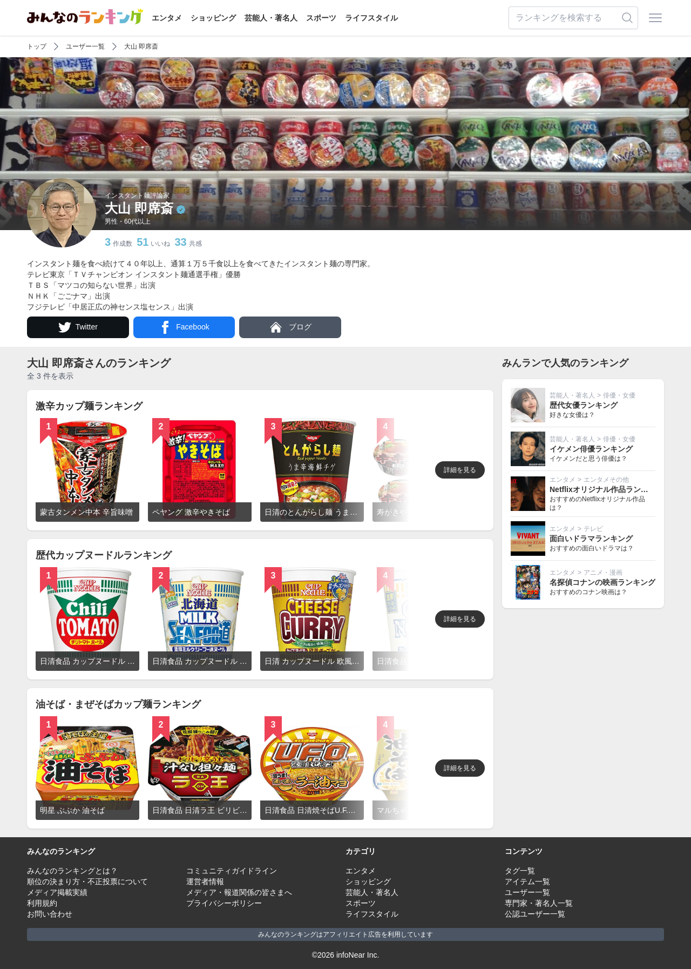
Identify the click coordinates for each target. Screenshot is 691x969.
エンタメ (167, 18)
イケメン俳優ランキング (591, 449)
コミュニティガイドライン (231, 870)
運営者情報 (205, 881)
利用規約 (42, 903)
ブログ (290, 327)
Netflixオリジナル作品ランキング (606, 489)
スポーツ (321, 18)
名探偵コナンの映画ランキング (602, 582)
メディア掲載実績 (57, 892)
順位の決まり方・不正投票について (87, 881)
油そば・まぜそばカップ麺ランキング (118, 704)
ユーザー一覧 (85, 46)
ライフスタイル (371, 18)
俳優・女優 (619, 395)
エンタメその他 (606, 479)
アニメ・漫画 (603, 572)
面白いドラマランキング (591, 538)
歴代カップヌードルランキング (104, 555)
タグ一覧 (520, 870)
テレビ (593, 529)
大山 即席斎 (141, 46)
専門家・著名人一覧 (539, 903)
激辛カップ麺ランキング (89, 406)
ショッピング (213, 18)
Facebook (184, 327)
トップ (36, 46)
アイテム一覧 (527, 881)
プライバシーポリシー (224, 903)
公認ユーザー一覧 (535, 914)
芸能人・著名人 (271, 18)
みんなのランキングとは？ (72, 870)
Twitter (78, 327)
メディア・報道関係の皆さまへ (239, 892)
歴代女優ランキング (584, 405)
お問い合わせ (49, 914)
